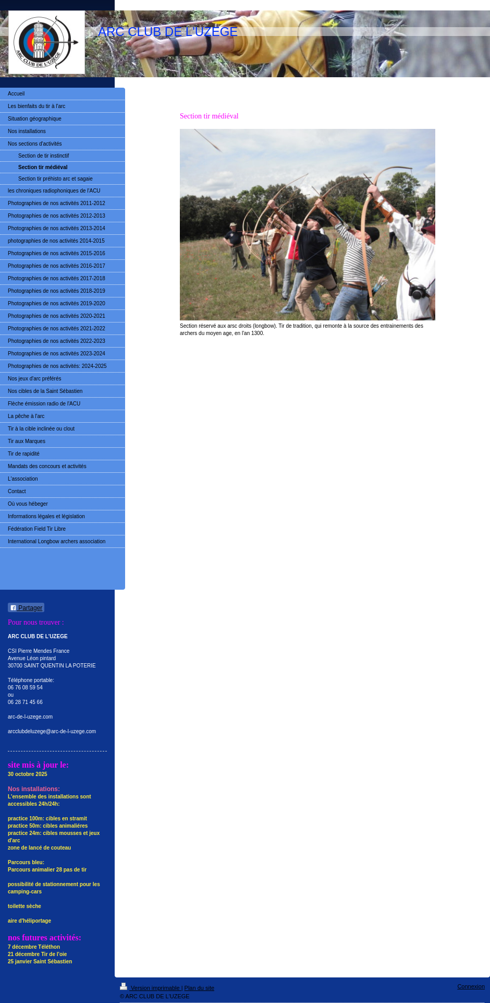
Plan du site (199, 988)
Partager (26, 608)
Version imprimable (150, 988)
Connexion (471, 986)
